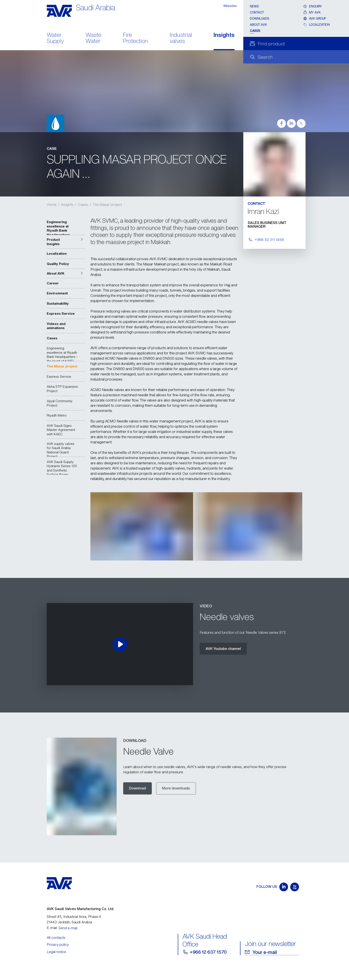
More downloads (176, 788)
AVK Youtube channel (223, 648)
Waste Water (93, 38)
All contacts (56, 937)
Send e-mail (68, 928)
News (254, 6)
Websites (230, 5)
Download (137, 788)
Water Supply (55, 38)
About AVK (258, 24)
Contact (257, 12)
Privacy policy (58, 944)
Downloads (259, 18)
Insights (224, 35)
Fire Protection (135, 38)
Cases (255, 30)
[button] (66, 241)
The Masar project (107, 204)
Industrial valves (181, 38)
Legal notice (56, 951)
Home (52, 204)
